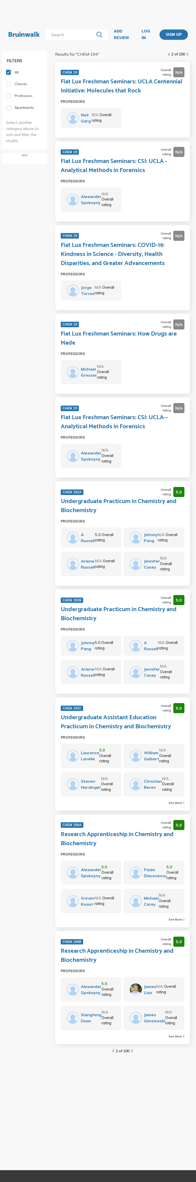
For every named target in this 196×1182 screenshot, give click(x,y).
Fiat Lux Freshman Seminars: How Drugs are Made (119, 339)
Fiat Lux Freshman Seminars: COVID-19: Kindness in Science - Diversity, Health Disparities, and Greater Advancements (113, 254)
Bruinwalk (24, 34)
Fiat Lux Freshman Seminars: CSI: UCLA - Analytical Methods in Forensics (114, 166)
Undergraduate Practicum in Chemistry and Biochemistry (119, 506)
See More (176, 803)
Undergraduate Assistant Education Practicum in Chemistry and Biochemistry (116, 722)
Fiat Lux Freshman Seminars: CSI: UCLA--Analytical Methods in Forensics (114, 422)
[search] (70, 34)
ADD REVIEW (121, 34)
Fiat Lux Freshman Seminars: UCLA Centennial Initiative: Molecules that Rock (121, 86)
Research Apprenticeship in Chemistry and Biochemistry (117, 839)
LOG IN (146, 34)
